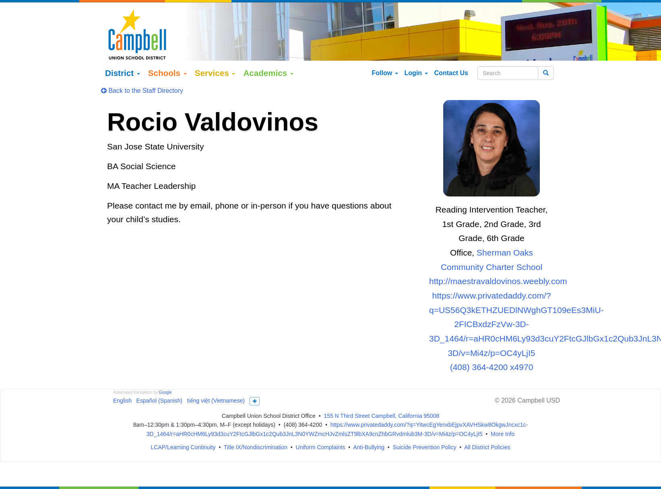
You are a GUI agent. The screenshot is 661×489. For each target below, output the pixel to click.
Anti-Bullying (368, 435)
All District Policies (487, 435)
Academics (268, 60)
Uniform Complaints (320, 435)
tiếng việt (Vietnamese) (216, 388)
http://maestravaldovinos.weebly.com (498, 269)
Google (165, 380)
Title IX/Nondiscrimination (255, 435)
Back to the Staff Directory (142, 78)
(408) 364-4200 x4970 (491, 355)
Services (215, 60)
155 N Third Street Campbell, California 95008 (381, 403)
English (122, 388)
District (122, 60)
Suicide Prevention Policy (424, 435)
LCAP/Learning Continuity (183, 435)
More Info (502, 422)
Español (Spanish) (159, 388)
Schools (167, 60)
